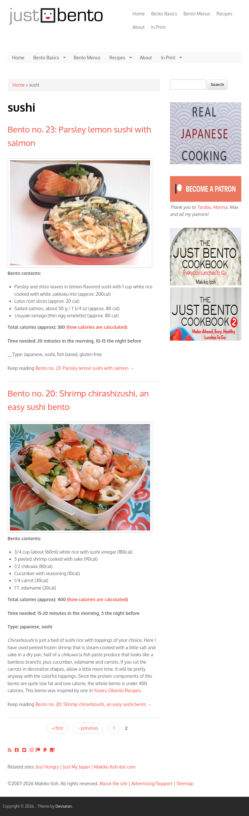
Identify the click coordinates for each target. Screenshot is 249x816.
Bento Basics (164, 13)
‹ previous (88, 728)
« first (57, 728)
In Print (158, 27)
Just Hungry (47, 766)
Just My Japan (76, 766)
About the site (113, 783)
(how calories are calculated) (96, 327)
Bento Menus (196, 13)
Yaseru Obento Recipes (117, 690)
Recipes (224, 13)
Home (139, 13)
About (139, 27)
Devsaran (63, 806)
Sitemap (184, 783)
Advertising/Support (152, 783)
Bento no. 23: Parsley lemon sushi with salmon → (84, 368)
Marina (220, 207)
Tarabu (204, 207)
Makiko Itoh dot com (115, 766)
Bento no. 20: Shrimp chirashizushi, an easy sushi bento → (93, 704)
